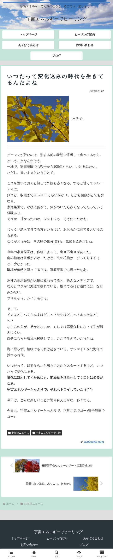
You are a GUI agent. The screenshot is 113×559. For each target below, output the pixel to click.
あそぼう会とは (93, 538)
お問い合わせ (29, 544)
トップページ (20, 538)
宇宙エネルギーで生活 (46, 432)
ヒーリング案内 (56, 538)
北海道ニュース (18, 432)
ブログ (84, 544)
